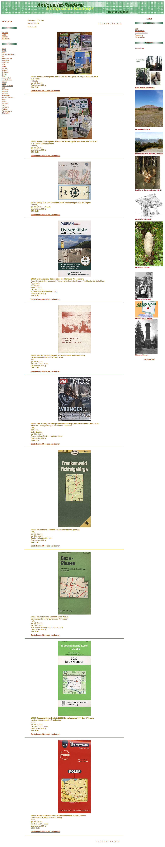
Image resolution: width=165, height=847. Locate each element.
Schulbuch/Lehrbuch (8, 97)
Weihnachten (6, 38)
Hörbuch (4, 68)
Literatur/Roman (7, 80)
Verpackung (139, 35)
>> (120, 23)
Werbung (4, 109)
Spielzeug (5, 36)
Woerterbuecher (7, 111)
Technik (4, 101)
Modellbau (5, 33)
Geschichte (5, 62)
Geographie (5, 60)
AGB (136, 28)
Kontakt (149, 18)
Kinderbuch (5, 72)
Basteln (4, 50)
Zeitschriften (5, 113)
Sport (3, 99)
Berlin (3, 52)
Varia (3, 105)
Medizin (4, 82)
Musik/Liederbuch (7, 86)
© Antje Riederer (149, 359)
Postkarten (5, 89)
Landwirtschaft (6, 78)
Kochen (4, 74)
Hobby (4, 66)
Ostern (4, 34)
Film (3, 56)
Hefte (3, 64)
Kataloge (4, 70)
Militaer (4, 84)
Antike (4, 49)
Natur (3, 87)
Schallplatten (6, 95)
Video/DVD (5, 107)
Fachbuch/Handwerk (8, 54)
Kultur (3, 76)
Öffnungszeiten (140, 37)
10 (117, 23)
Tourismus (5, 103)
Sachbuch (5, 93)
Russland (5, 91)
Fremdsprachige (7, 58)
